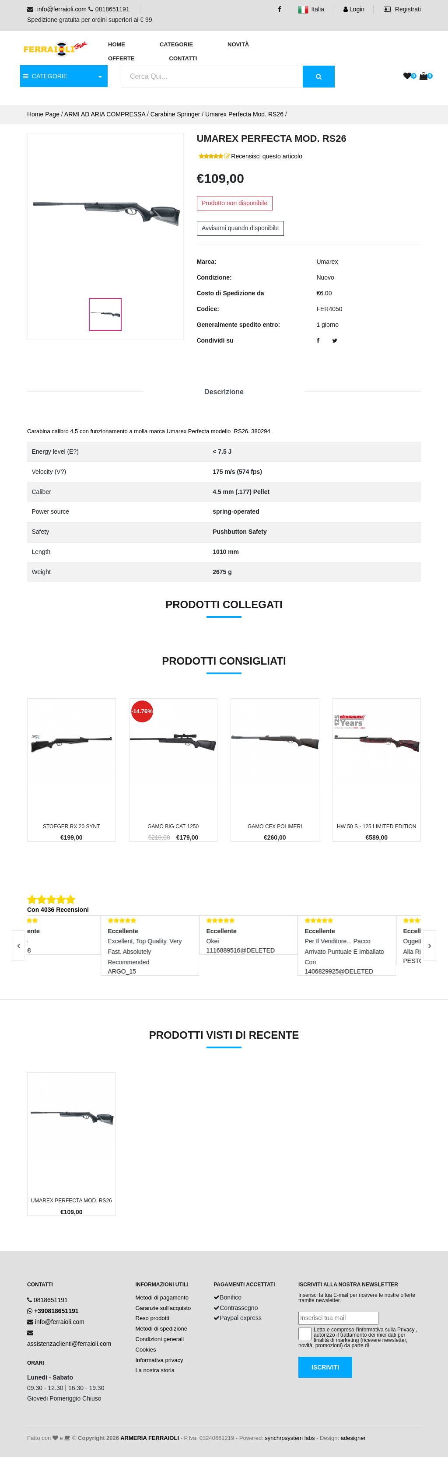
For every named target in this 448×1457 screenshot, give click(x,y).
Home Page (43, 114)
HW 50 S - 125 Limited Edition (376, 826)
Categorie (176, 44)
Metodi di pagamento (162, 1297)
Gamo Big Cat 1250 (173, 826)
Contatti (183, 58)
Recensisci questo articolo (266, 156)
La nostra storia (155, 1370)
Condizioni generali (160, 1339)
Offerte (121, 58)
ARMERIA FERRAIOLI (149, 1438)
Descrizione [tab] (224, 392)
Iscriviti (325, 1367)
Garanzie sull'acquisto (163, 1308)
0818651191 (51, 1299)
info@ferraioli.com (62, 9)
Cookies (146, 1349)
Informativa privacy (159, 1360)
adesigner (353, 1438)
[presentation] (429, 945)
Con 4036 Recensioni (58, 909)
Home (116, 44)
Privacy (405, 1330)
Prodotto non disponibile (234, 203)
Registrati (402, 9)
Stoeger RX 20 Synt (71, 826)
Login (353, 9)
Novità (238, 44)
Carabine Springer (175, 114)
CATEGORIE (45, 76)
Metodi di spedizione (162, 1328)
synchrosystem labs (290, 1438)
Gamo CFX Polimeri (275, 826)
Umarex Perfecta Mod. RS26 (244, 114)
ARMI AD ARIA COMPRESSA (104, 114)
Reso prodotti (152, 1318)
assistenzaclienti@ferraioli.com (69, 1343)
